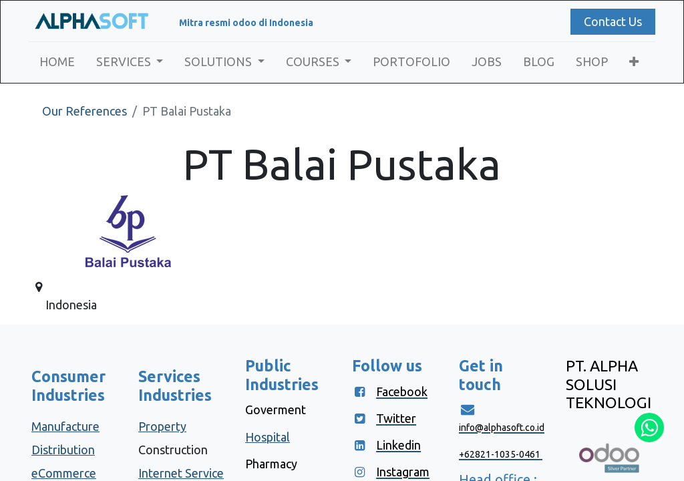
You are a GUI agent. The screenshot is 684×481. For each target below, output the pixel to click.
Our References (84, 111)
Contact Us (610, 21)
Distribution (63, 449)
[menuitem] (59, 61)
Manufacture (65, 426)
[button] (637, 61)
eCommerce (63, 473)
